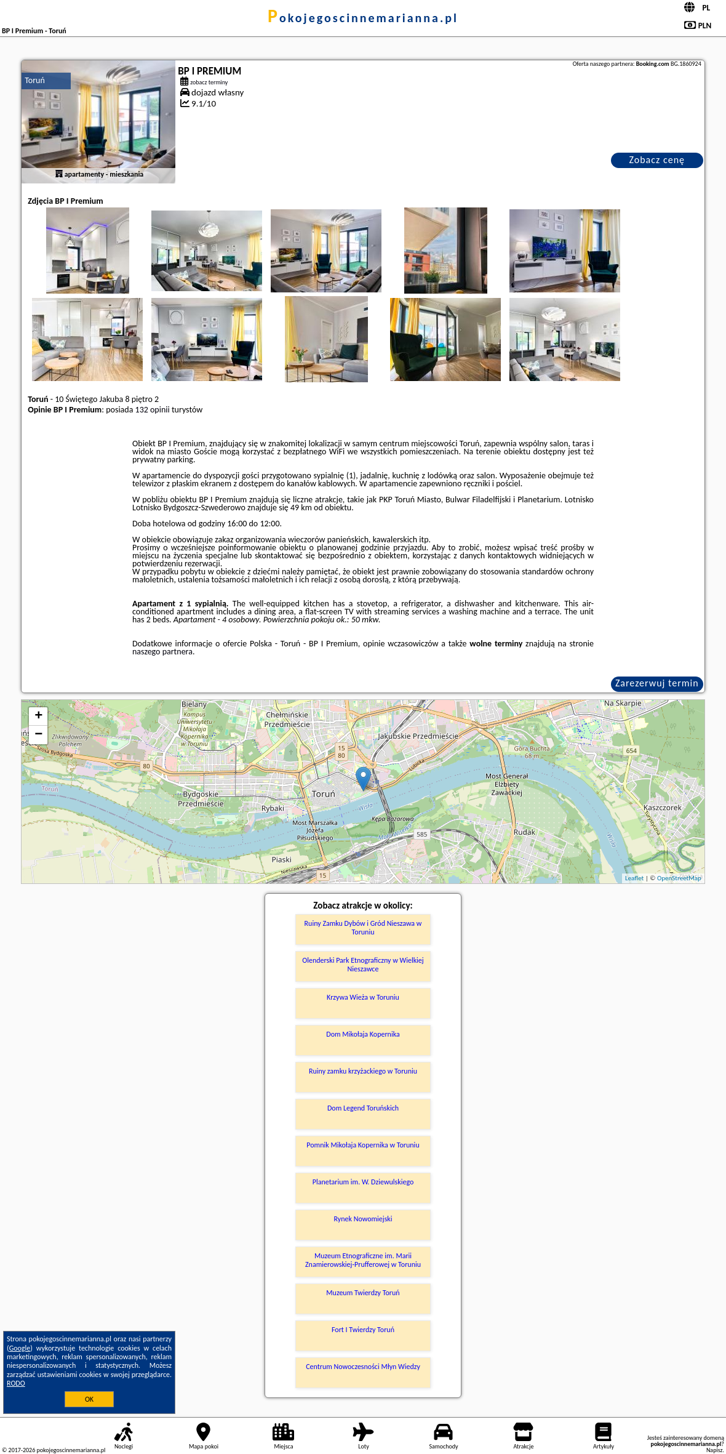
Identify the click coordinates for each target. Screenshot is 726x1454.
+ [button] (38, 716)
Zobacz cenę (657, 160)
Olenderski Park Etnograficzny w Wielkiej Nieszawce (362, 964)
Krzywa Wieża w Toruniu (363, 997)
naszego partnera (162, 651)
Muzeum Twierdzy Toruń (362, 1292)
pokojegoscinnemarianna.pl (363, 17)
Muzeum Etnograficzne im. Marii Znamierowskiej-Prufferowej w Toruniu (363, 1260)
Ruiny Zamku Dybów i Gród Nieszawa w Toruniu (363, 927)
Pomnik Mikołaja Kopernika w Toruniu (362, 1145)
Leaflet (634, 878)
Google (20, 1348)
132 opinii (152, 409)
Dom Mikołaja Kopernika (362, 1034)
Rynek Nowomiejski (362, 1219)
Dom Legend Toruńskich (363, 1108)
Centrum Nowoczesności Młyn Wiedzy (363, 1366)
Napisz (714, 1450)
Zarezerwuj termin (657, 683)
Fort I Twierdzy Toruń (363, 1329)
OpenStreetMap (679, 878)
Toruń (35, 80)
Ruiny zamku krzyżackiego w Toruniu (363, 1071)
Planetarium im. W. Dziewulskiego (363, 1182)
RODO (16, 1383)
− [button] (38, 735)
